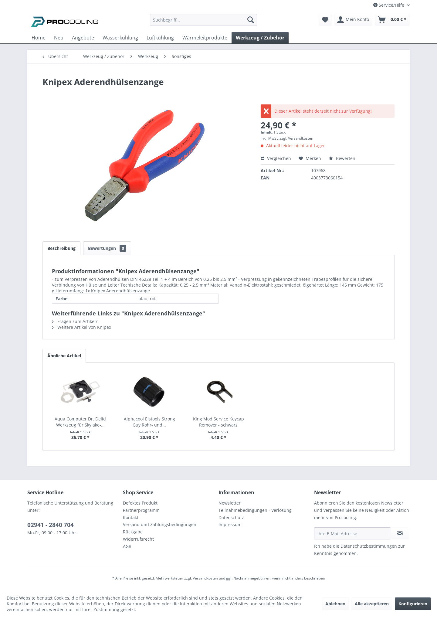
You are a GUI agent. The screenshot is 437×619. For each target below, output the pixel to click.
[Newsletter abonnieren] (399, 533)
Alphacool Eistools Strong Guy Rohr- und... (149, 422)
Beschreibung (61, 248)
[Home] (38, 37)
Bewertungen (107, 248)
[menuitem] (203, 23)
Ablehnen (335, 604)
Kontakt (130, 517)
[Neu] (59, 37)
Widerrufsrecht (138, 539)
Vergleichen (276, 158)
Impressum (230, 524)
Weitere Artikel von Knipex (81, 327)
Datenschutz (231, 517)
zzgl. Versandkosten (296, 138)
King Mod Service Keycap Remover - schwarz (218, 422)
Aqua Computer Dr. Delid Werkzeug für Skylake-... (80, 422)
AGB (127, 546)
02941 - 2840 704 (50, 525)
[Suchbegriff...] (203, 20)
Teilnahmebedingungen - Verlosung (255, 510)
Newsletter (229, 503)
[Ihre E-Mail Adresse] (352, 533)
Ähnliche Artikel (64, 356)
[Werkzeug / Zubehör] (260, 37)
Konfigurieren (412, 604)
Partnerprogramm (141, 510)
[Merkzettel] (325, 20)
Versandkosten (205, 578)
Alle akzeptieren (372, 604)
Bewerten (342, 158)
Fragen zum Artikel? (74, 321)
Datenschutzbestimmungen (368, 546)
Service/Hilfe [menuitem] (389, 5)
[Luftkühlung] (160, 37)
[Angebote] (83, 37)
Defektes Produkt (140, 503)
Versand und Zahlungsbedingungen (159, 524)
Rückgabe (133, 532)
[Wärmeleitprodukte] (205, 37)
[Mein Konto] (353, 20)
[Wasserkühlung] (120, 37)
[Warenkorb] (392, 20)
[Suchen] (250, 20)
